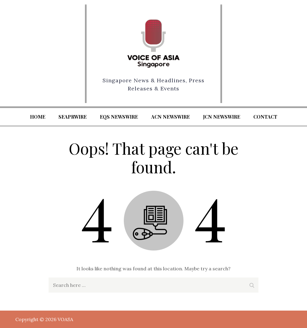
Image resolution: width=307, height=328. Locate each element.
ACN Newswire (170, 117)
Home (37, 117)
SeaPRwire (72, 117)
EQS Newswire (119, 117)
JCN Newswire (221, 117)
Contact (265, 117)
